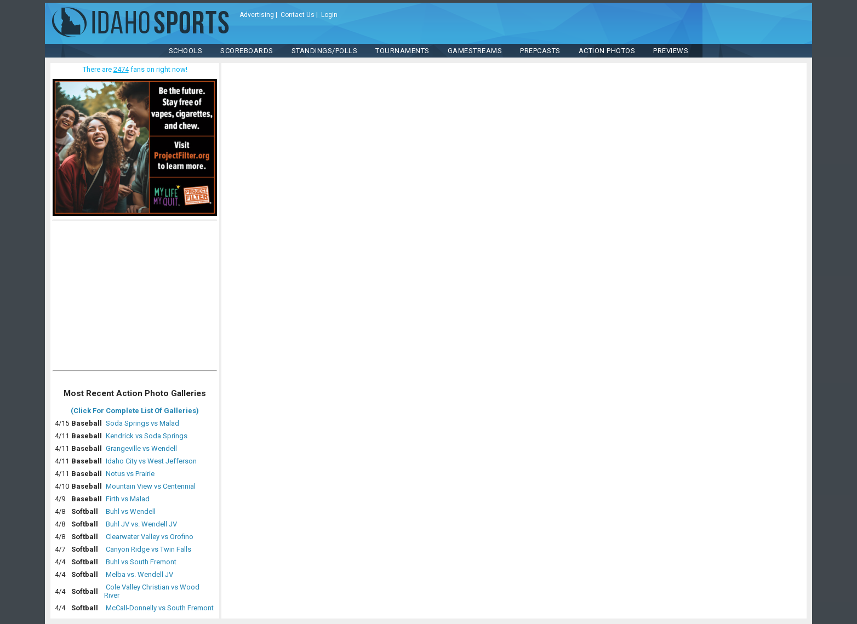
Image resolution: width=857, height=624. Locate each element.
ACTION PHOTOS (607, 51)
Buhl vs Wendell (131, 511)
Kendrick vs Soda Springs (146, 436)
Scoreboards (246, 51)
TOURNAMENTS (402, 51)
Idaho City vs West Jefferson (151, 461)
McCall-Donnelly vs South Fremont (160, 608)
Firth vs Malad (128, 499)
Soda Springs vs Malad (142, 423)
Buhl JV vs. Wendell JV (141, 524)
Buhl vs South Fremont (141, 562)
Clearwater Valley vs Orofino (149, 537)
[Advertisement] (135, 298)
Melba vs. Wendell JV (139, 574)
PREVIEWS (670, 51)
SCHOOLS (186, 51)
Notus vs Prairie (130, 474)
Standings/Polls (325, 51)
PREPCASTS (540, 51)
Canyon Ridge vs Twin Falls (148, 549)
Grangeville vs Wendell (141, 448)
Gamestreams (475, 51)
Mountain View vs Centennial (151, 486)
